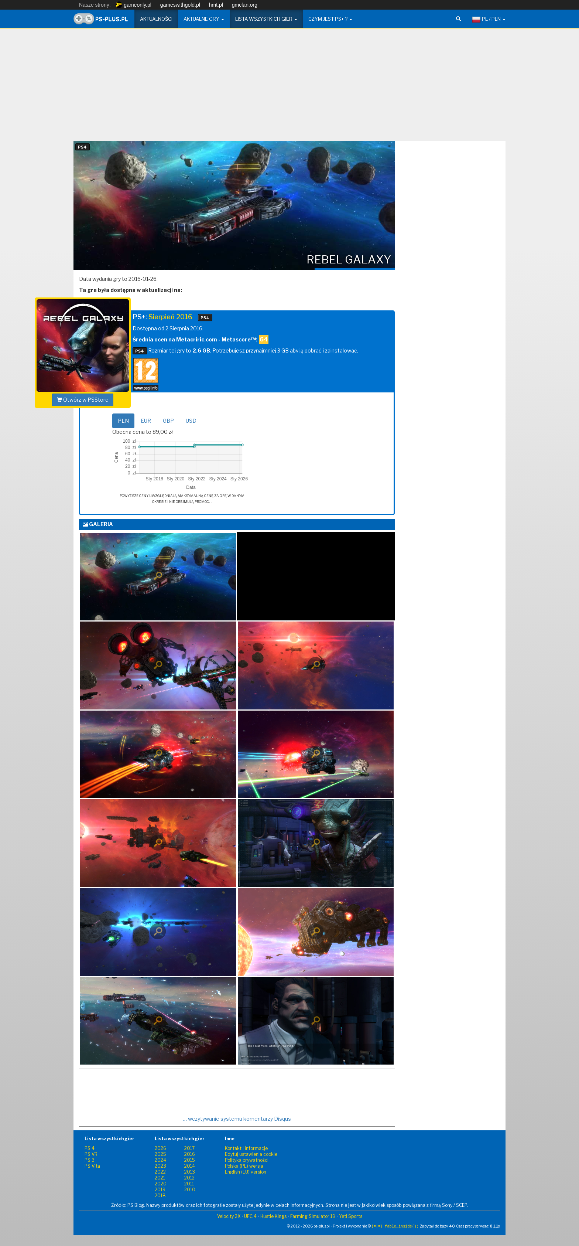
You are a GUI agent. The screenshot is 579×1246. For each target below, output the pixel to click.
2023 (160, 1166)
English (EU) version (245, 1172)
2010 (189, 1189)
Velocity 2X (228, 1216)
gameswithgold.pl (180, 5)
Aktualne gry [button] (204, 19)
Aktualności (156, 19)
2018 (160, 1195)
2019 (160, 1189)
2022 (160, 1172)
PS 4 (90, 1148)
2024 (160, 1160)
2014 (189, 1166)
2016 (189, 1154)
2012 (189, 1178)
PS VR (91, 1154)
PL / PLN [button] (489, 19)
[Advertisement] (289, 87)
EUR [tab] (146, 421)
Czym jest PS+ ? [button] (330, 19)
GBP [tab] (168, 421)
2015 (189, 1160)
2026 (160, 1148)
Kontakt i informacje (246, 1148)
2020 (161, 1184)
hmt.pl (216, 5)
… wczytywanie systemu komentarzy (237, 1119)
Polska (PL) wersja (244, 1166)
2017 (189, 1148)
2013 (189, 1172)
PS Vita (92, 1166)
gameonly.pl (133, 4)
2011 (189, 1184)
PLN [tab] (123, 421)
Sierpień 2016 (170, 317)
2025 (160, 1154)
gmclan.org (244, 5)
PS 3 (90, 1160)
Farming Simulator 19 (312, 1216)
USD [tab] (191, 421)
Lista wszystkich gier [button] (266, 19)
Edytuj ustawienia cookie (251, 1154)
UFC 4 (250, 1216)
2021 (160, 1178)
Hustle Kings (273, 1216)
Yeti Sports (350, 1216)
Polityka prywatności (246, 1160)
